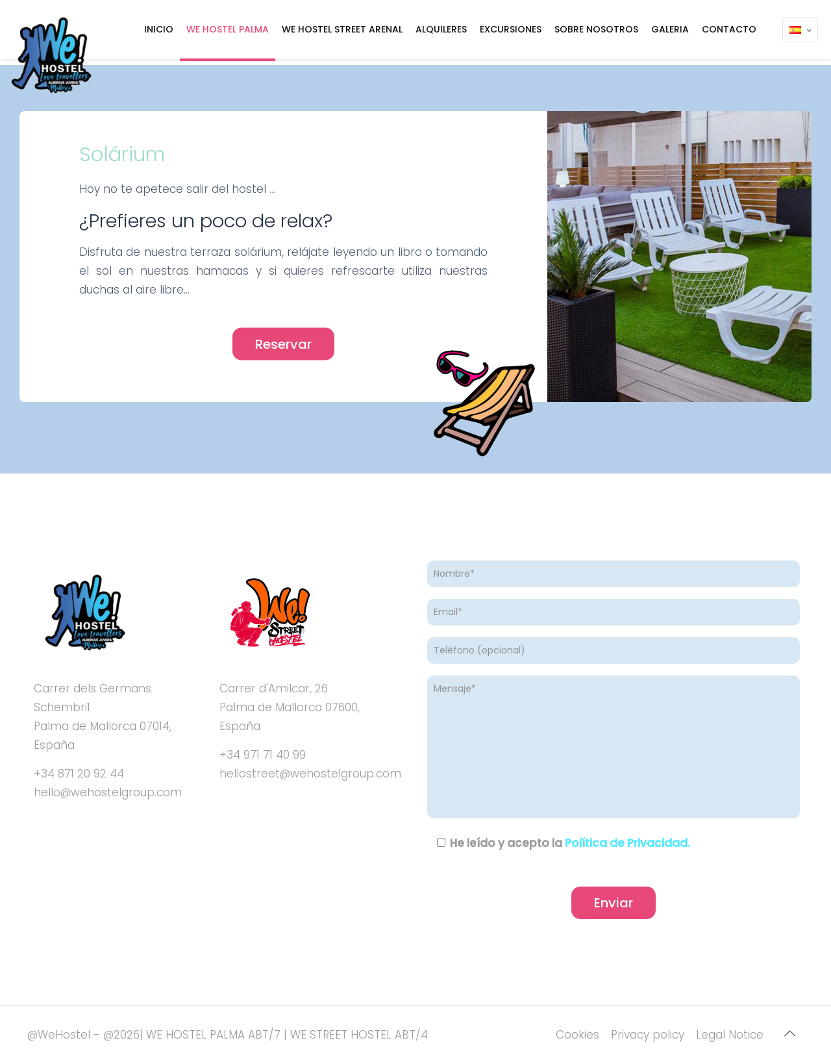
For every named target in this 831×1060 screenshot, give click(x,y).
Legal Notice (729, 1034)
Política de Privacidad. (627, 843)
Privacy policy (647, 1034)
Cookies (577, 1034)
